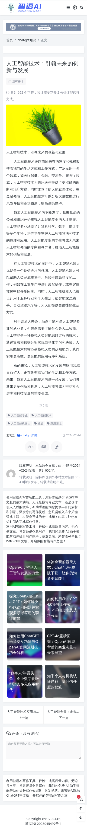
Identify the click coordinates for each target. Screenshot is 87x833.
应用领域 (54, 423)
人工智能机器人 (19, 423)
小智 (66, 465)
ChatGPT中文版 (17, 795)
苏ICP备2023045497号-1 (43, 823)
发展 (38, 423)
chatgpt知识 (27, 40)
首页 (9, 40)
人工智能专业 (18, 415)
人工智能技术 (42, 415)
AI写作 (24, 497)
